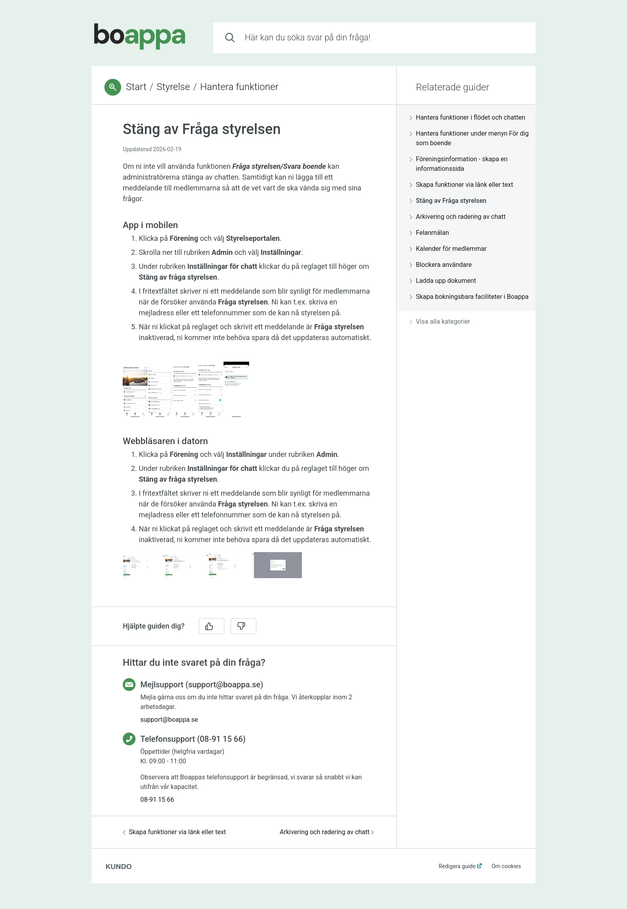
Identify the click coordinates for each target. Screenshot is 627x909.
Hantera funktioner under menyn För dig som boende (469, 138)
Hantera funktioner (239, 86)
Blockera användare (440, 264)
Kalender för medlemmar (448, 248)
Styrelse (173, 86)
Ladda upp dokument (442, 280)
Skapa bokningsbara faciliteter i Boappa (469, 296)
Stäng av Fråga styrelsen (447, 200)
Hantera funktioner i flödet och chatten (467, 117)
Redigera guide (457, 866)
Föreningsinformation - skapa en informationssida (458, 163)
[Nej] (243, 626)
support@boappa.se (169, 719)
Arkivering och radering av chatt (327, 832)
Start (136, 86)
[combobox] (374, 37)
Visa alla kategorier (439, 321)
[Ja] (211, 626)
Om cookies (506, 866)
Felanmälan (429, 232)
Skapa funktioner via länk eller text (174, 832)
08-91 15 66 (157, 799)
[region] (244, 360)
